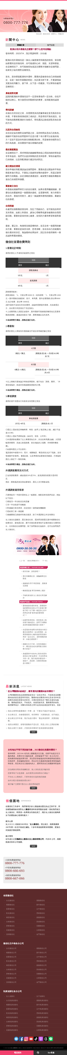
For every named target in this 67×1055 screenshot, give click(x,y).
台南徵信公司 (11, 969)
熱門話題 (50, 45)
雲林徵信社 (40, 913)
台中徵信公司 (41, 957)
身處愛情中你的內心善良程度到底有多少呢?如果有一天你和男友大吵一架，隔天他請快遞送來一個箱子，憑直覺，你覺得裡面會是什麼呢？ (35, 658)
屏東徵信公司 (11, 974)
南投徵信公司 (11, 965)
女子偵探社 (40, 996)
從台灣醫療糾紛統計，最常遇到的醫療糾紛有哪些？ (31, 691)
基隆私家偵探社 (42, 1000)
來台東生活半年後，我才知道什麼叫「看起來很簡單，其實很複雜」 (33, 719)
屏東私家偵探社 (12, 1026)
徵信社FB (44, 1048)
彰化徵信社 (10, 913)
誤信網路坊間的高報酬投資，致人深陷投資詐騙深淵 (29, 769)
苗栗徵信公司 (11, 957)
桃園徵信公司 (11, 953)
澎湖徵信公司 (11, 982)
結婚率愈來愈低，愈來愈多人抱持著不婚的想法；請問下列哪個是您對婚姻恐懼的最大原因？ (35, 622)
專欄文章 (61, 34)
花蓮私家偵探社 (12, 1030)
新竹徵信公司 (41, 953)
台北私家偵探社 (12, 1000)
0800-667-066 (14, 878)
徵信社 (45, 34)
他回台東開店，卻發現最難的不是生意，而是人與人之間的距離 (33, 724)
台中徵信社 (40, 909)
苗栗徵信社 (10, 909)
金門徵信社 (40, 934)
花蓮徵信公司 (11, 978)
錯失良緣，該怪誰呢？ (31, 571)
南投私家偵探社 (12, 1017)
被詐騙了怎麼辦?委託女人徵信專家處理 (24, 784)
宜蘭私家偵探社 (42, 1026)
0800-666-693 (14, 871)
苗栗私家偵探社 (12, 1009)
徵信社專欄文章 (33, 561)
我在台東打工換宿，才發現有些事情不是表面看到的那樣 (30, 728)
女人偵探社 (10, 996)
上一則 (22, 561)
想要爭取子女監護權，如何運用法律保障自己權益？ (29, 773)
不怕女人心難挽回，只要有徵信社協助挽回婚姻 (27, 777)
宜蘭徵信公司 (41, 974)
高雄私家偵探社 (42, 1022)
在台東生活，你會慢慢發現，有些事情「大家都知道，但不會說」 (34, 715)
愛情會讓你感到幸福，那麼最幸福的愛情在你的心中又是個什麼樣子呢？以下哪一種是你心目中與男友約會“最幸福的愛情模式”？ (35, 610)
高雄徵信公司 (41, 969)
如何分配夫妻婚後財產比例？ (20, 780)
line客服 (51, 1053)
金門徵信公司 (41, 982)
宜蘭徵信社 (40, 926)
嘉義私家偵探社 (42, 1017)
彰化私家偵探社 (12, 1013)
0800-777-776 (14, 863)
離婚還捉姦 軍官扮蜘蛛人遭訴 (34, 590)
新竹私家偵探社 (42, 1005)
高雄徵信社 (40, 922)
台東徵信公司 (41, 978)
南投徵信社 (10, 917)
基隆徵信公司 (41, 948)
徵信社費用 (50, 1048)
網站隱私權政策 (58, 1048)
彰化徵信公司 (11, 961)
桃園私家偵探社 (12, 1005)
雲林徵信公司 (41, 961)
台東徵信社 (40, 930)
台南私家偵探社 (12, 1022)
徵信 (34, 1048)
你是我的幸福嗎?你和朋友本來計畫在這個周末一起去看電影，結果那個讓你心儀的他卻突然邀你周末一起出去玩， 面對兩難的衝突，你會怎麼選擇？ (35, 634)
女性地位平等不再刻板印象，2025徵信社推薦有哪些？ (32, 750)
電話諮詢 (17, 1053)
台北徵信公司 (11, 948)
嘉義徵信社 (40, 917)
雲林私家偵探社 (42, 1013)
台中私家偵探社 (42, 1009)
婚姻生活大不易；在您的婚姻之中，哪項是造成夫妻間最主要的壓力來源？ (35, 646)
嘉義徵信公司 (41, 965)
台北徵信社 (10, 900)
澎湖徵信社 (10, 934)
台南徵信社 (10, 922)
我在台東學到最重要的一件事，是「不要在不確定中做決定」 (32, 711)
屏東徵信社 (10, 926)
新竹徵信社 (40, 905)
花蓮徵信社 (10, 930)
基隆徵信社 (40, 900)
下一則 (45, 561)
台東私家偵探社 (42, 1030)
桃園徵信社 (10, 905)
